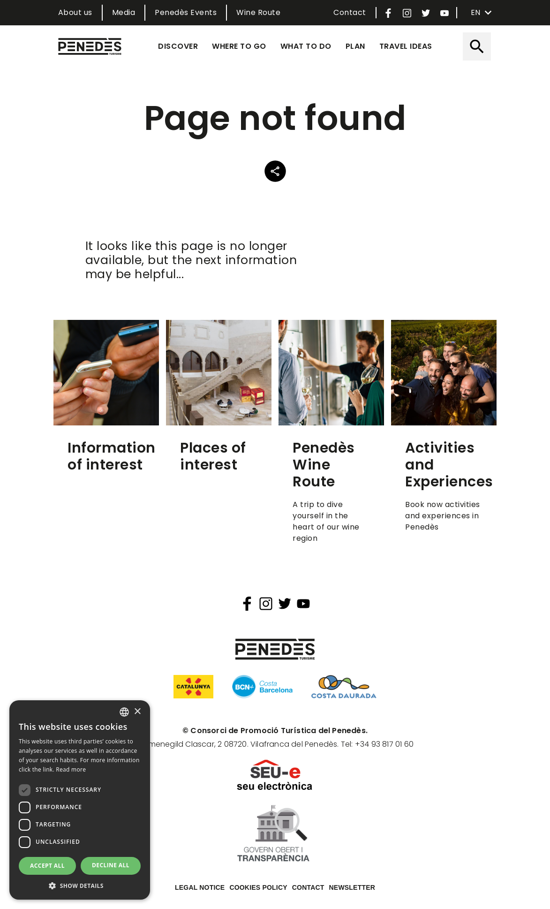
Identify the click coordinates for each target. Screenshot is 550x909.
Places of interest (213, 456)
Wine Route (258, 12)
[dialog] (79, 800)
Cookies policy (258, 887)
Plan (355, 46)
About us (75, 12)
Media (124, 12)
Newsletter (352, 887)
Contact (349, 12)
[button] (80, 885)
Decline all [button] (110, 865)
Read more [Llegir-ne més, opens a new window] (71, 769)
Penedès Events (186, 12)
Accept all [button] (47, 866)
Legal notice (200, 887)
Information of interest (112, 456)
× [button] (137, 711)
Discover (178, 46)
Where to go (239, 46)
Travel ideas (405, 46)
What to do (306, 46)
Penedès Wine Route (324, 465)
